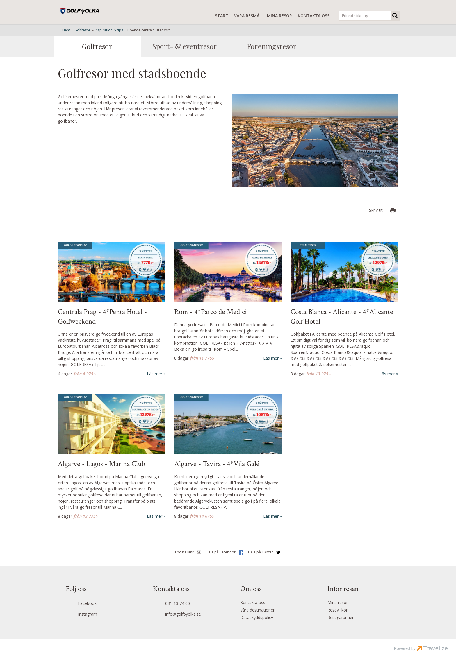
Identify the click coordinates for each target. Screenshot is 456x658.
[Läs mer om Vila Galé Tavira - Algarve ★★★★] (228, 456)
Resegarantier (340, 617)
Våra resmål (247, 15)
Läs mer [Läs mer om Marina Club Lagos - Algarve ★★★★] (154, 516)
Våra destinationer (257, 610)
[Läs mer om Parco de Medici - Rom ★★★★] (228, 301)
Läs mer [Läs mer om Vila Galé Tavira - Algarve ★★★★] (271, 516)
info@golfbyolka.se (183, 614)
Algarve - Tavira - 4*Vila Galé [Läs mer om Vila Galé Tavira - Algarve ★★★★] (216, 464)
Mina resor (279, 15)
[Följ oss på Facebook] (97, 604)
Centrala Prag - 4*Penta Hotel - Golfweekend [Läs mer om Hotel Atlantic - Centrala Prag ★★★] (102, 316)
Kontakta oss (313, 15)
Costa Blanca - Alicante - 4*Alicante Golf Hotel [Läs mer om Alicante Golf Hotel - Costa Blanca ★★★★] (342, 316)
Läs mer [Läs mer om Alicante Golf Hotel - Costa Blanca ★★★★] (387, 373)
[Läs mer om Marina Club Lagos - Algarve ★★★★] (111, 456)
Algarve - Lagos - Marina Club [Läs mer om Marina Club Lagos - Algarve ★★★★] (101, 464)
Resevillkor (337, 610)
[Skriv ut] (381, 210)
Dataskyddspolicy (256, 617)
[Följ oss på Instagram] (97, 614)
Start (221, 15)
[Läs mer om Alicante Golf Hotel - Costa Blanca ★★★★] (344, 309)
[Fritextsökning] (365, 16)
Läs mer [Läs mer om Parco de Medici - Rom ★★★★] (271, 358)
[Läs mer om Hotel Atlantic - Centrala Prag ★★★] (111, 309)
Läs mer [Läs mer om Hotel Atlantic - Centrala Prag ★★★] (154, 373)
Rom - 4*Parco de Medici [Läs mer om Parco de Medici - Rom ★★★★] (210, 312)
